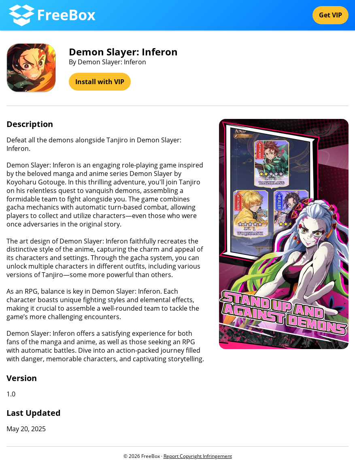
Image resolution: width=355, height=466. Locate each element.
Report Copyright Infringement (198, 456)
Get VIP (330, 15)
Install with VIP (99, 81)
